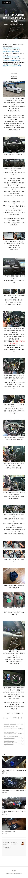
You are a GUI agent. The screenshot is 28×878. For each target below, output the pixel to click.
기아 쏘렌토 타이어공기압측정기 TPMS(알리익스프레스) (10, 743)
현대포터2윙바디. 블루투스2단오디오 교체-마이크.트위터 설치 (10, 733)
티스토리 (14, 870)
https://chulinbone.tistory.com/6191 (11, 51)
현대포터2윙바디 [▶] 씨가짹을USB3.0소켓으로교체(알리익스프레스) (11, 728)
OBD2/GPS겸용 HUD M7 (9, 741)
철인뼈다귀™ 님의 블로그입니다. (9, 844)
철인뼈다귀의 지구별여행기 (10, 842)
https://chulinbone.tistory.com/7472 (12, 60)
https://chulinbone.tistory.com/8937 (12, 65)
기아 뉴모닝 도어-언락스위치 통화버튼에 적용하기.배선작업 (11, 737)
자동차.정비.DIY (13, 724)
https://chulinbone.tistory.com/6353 (11, 56)
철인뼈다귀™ (6, 724)
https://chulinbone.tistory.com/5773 (11, 48)
